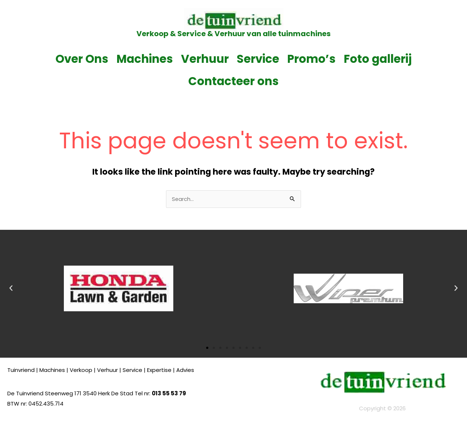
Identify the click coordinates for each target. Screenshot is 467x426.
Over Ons (81, 59)
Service (258, 59)
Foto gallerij (378, 59)
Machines (144, 59)
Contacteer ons (233, 81)
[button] (11, 288)
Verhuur (205, 59)
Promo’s (311, 59)
